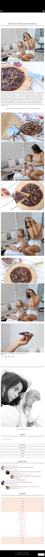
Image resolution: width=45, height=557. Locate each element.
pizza (14, 353)
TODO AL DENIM (14, 470)
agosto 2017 (22, 521)
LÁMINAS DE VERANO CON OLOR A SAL (23, 474)
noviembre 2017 (22, 515)
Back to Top (41, 554)
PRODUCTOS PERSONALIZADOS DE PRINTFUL (16, 480)
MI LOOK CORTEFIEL (14, 485)
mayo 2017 (22, 527)
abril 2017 (22, 529)
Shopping (22, 453)
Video (22, 456)
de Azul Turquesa (26, 554)
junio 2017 (22, 525)
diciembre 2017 (22, 513)
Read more (13, 468)
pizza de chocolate (20, 353)
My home (22, 450)
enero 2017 (22, 535)
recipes (2, 354)
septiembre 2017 (22, 519)
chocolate (4, 353)
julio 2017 (22, 523)
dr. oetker (10, 353)
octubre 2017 (22, 517)
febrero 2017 (22, 533)
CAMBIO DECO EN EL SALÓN (12, 465)
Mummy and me (22, 447)
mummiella (26, 552)
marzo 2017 (22, 531)
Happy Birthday (22, 445)
